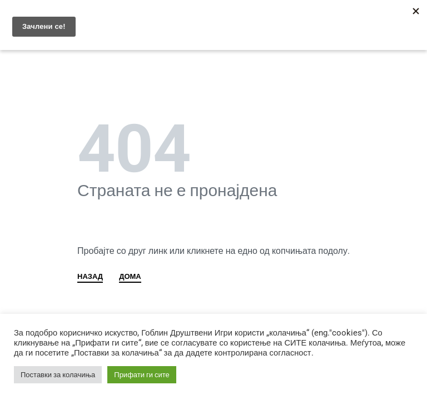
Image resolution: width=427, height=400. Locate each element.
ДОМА (130, 277)
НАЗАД (90, 277)
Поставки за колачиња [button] (58, 375)
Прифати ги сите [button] (142, 375)
